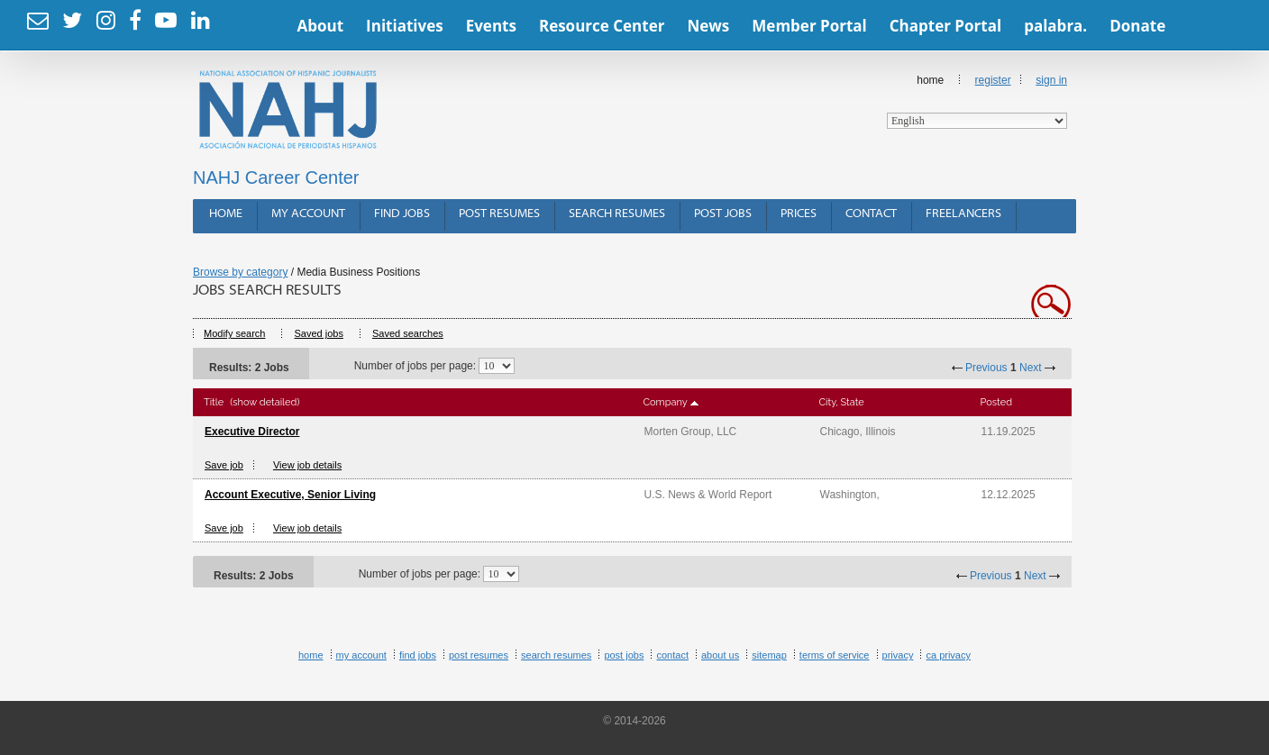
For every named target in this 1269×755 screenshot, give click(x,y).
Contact (871, 214)
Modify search (234, 333)
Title (214, 402)
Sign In (1051, 80)
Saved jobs (318, 333)
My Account (308, 214)
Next (1030, 367)
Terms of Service (834, 655)
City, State (841, 402)
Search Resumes (617, 214)
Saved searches (407, 333)
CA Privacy (948, 655)
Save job (224, 464)
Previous (986, 367)
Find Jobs (402, 214)
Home (977, 101)
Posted (996, 402)
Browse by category (240, 272)
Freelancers (963, 214)
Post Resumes (499, 214)
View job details (307, 464)
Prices (799, 214)
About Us (720, 655)
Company (666, 402)
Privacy (898, 655)
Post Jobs (723, 214)
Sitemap (769, 655)
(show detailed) (264, 402)
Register (993, 80)
